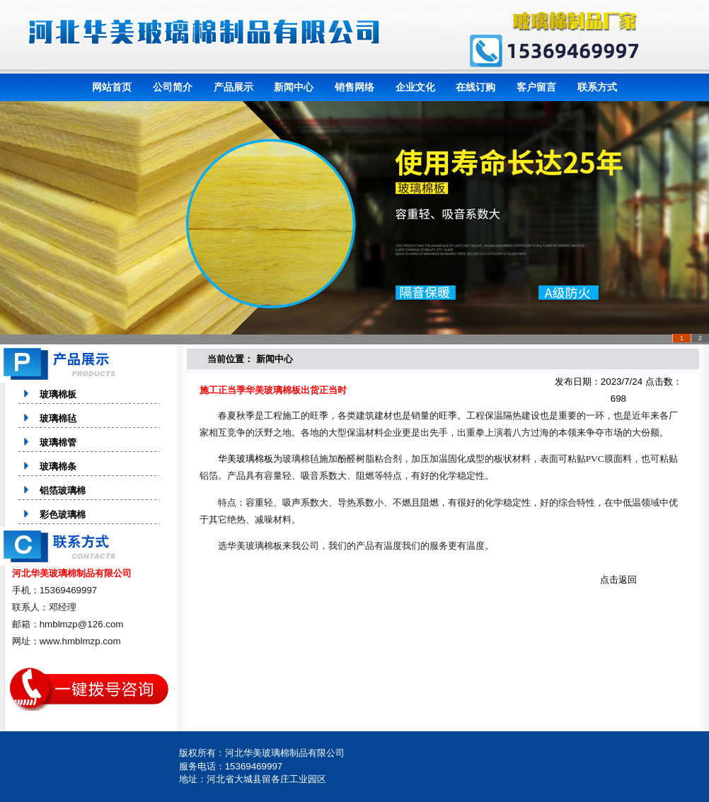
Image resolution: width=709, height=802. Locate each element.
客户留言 (536, 87)
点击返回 (618, 579)
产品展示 (233, 87)
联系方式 (597, 87)
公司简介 (172, 87)
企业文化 (415, 87)
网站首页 (112, 87)
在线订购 (475, 87)
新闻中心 (293, 87)
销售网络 (354, 87)
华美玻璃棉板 (245, 458)
